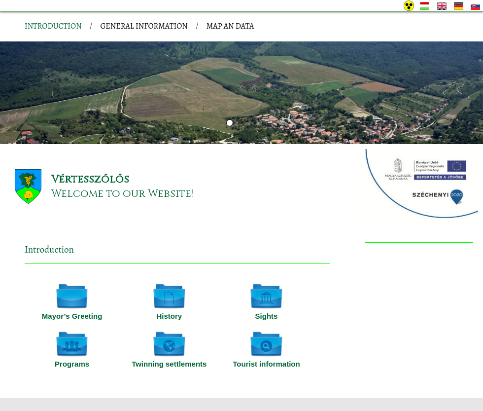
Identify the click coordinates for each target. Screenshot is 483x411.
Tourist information (266, 324)
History (169, 276)
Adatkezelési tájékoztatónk (165, 400)
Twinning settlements (169, 324)
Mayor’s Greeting (72, 276)
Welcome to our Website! (122, 154)
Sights (266, 276)
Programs (72, 324)
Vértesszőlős (90, 140)
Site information (136, 375)
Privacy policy (81, 375)
